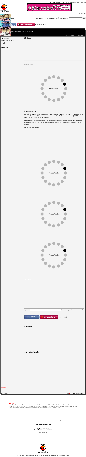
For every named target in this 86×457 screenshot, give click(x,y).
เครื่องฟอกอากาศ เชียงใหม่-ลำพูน (34, 455)
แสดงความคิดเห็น (4, 393)
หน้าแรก (52, 2)
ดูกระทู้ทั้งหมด (58, 18)
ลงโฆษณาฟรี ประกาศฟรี (55, 420)
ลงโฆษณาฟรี (56, 2)
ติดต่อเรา (62, 420)
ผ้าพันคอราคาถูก (46, 455)
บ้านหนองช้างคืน (21, 455)
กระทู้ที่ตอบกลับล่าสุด (41, 18)
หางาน (61, 2)
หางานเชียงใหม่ (29, 420)
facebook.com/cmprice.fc (46, 429)
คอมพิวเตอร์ (65, 2)
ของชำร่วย (53, 455)
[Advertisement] (12, 70)
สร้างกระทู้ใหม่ (50, 18)
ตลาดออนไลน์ (75, 2)
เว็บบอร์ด (70, 2)
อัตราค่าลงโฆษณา (82, 2)
